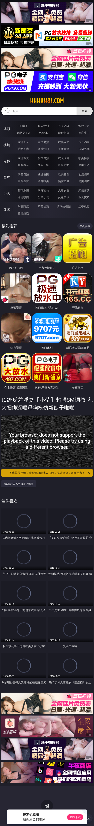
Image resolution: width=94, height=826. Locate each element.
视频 (6, 145)
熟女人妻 (23, 149)
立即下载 (75, 817)
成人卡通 (63, 158)
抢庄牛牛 (84, 133)
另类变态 (84, 165)
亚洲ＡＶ (23, 142)
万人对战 (63, 126)
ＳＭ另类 (84, 149)
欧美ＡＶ (63, 142)
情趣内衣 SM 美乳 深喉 (18, 484)
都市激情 (23, 190)
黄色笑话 (63, 197)
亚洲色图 (43, 174)
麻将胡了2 (23, 133)
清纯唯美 (43, 181)
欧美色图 (63, 174)
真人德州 (43, 126)
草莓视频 (43, 206)
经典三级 (43, 165)
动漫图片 (84, 174)
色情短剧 (23, 213)
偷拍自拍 (43, 158)
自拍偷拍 (43, 142)
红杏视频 (84, 206)
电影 (6, 161)
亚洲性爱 (23, 158)
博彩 (6, 129)
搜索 (84, 111)
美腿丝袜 (23, 181)
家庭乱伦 (43, 190)
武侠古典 (84, 190)
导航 (6, 209)
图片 (6, 177)
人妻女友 (63, 190)
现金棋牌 (63, 133)
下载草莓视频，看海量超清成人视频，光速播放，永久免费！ (50, 472)
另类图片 (84, 181)
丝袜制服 (43, 149)
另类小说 (43, 197)
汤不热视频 (64, 206)
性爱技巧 (84, 197)
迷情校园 (23, 197)
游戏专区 (84, 126)
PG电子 (23, 126)
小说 (6, 193)
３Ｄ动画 (84, 142)
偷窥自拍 (23, 174)
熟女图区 (63, 181)
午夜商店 (23, 206)
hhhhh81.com (47, 101)
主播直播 (63, 149)
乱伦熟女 (63, 165)
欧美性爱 (84, 158)
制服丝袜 (23, 165)
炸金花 (43, 133)
